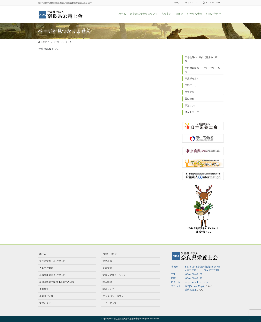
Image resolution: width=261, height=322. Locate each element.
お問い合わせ (110, 253)
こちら (209, 286)
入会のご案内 (46, 268)
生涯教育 (44, 289)
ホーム (177, 3)
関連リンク (191, 105)
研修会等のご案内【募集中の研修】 (201, 59)
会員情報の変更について (52, 275)
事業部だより (192, 78)
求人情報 (107, 282)
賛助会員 (189, 98)
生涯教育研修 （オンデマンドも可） (202, 69)
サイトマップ (191, 3)
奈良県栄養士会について (52, 261)
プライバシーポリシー (114, 296)
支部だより (191, 85)
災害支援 (189, 92)
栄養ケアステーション (114, 275)
